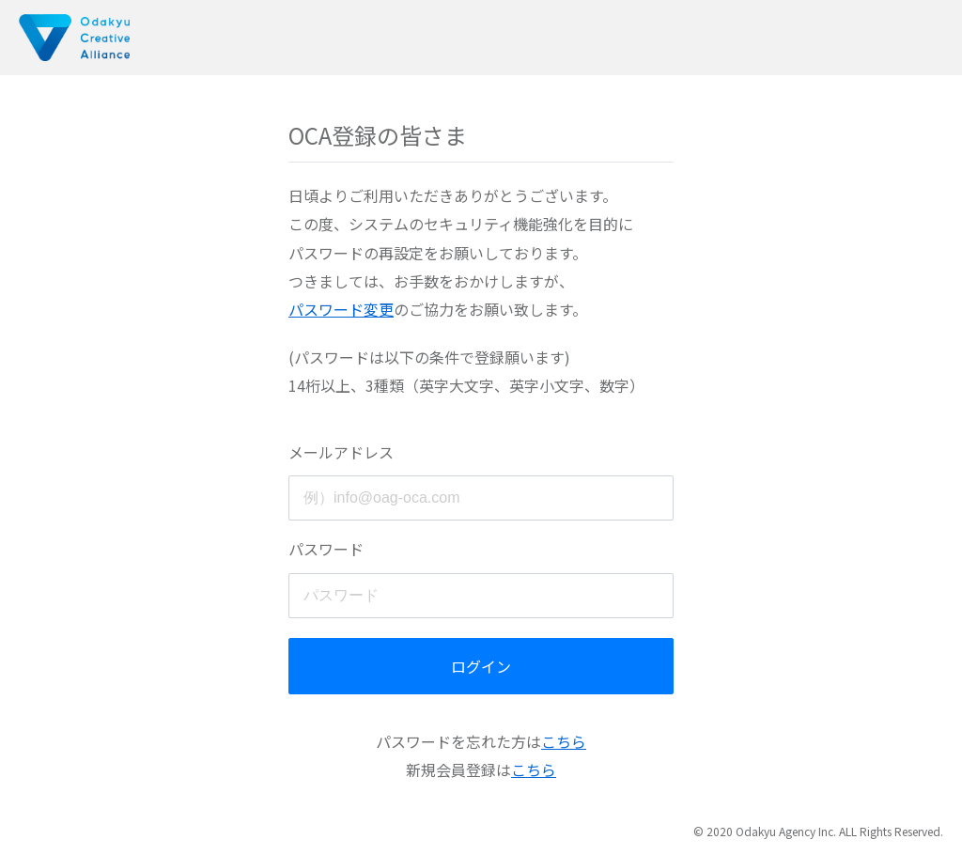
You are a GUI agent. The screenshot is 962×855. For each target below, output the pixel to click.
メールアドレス (341, 452)
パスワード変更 (341, 309)
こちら (563, 741)
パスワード (326, 548)
